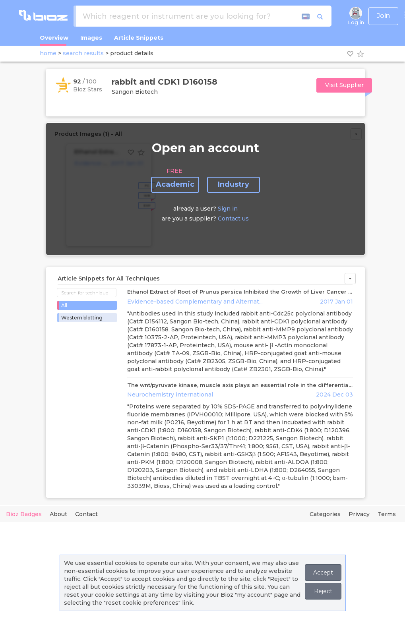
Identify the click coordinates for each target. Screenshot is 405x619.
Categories (325, 514)
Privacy (359, 514)
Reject (323, 591)
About (58, 514)
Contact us (233, 218)
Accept (323, 572)
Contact (86, 514)
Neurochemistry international (170, 394)
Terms (387, 514)
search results (83, 53)
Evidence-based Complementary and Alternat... (195, 301)
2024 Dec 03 (334, 394)
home (48, 53)
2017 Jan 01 (336, 301)
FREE (174, 170)
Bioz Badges (24, 514)
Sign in (228, 208)
